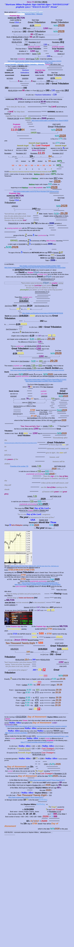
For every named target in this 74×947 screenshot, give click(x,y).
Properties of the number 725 (19, 466)
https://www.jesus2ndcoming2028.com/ (30, 12)
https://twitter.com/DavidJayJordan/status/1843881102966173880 (40, 266)
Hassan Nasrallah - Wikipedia (14, 64)
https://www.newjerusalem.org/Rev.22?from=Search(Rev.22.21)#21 (45, 379)
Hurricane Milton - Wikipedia (33, 14)
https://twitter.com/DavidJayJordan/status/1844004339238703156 (42, 313)
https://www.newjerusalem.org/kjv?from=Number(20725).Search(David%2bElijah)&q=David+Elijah (35, 267)
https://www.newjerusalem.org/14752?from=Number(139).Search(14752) (36, 191)
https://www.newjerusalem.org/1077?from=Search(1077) (47, 780)
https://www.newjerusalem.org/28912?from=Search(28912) (44, 381)
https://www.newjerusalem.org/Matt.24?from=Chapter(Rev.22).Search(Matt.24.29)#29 (20, 442)
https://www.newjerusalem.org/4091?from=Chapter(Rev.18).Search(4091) (37, 584)
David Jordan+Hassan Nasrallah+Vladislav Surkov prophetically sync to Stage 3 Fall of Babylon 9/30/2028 (34, 61)
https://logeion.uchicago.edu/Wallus (16, 733)
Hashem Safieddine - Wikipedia (34, 64)
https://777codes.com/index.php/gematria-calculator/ (37, 742)
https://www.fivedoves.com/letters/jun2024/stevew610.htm (40, 583)
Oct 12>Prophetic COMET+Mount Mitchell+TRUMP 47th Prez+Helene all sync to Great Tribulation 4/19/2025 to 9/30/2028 (36, 726)
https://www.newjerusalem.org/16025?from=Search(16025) (50, 120)
